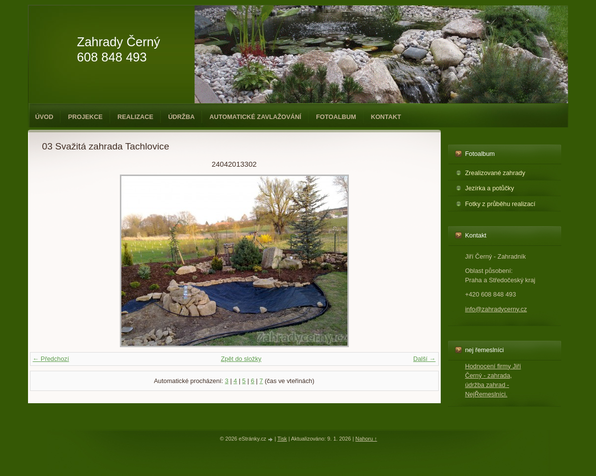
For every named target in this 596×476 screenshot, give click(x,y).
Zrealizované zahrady (495, 173)
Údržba (181, 116)
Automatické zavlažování (255, 116)
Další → (424, 358)
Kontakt (386, 116)
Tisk (282, 439)
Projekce (85, 116)
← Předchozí (51, 358)
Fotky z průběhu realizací (500, 204)
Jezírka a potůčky (489, 188)
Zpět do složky (241, 358)
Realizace (135, 116)
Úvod (44, 116)
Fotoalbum (336, 116)
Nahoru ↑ (366, 439)
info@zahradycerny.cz (496, 309)
